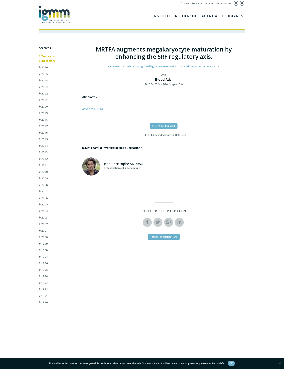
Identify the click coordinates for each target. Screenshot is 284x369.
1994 (43, 276)
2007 (43, 191)
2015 (43, 139)
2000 (43, 237)
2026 (43, 67)
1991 (43, 296)
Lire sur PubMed (164, 125)
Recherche (186, 16)
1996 (43, 263)
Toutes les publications (47, 58)
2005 (43, 204)
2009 (43, 178)
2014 (43, 145)
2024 (43, 80)
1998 (43, 250)
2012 (43, 158)
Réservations (223, 3)
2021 (43, 100)
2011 (43, 165)
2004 (43, 211)
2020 (43, 106)
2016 (43, 132)
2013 (43, 152)
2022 (43, 93)
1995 (43, 269)
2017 (43, 126)
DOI (144, 135)
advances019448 (93, 109)
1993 (43, 283)
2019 (43, 113)
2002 (43, 224)
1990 (43, 302)
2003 (43, 217)
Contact (185, 3)
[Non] (279, 363)
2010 (43, 172)
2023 (43, 87)
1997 (43, 256)
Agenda (209, 16)
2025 (43, 74)
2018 (43, 119)
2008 (43, 185)
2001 (43, 230)
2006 (43, 198)
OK (231, 363)
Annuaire (197, 3)
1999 (43, 243)
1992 (43, 289)
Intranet (209, 3)
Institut (161, 16)
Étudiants (232, 16)
